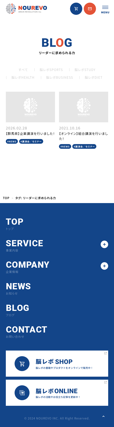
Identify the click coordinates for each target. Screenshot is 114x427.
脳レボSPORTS (51, 69)
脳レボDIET (94, 77)
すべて (23, 69)
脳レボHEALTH (23, 77)
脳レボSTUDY (85, 69)
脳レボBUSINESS (59, 77)
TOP (6, 198)
